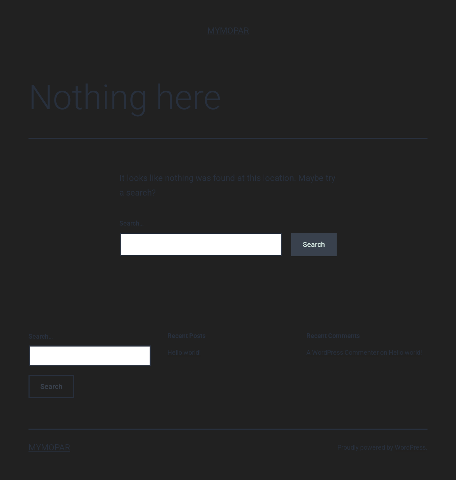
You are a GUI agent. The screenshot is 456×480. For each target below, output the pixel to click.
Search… (131, 223)
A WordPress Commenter (342, 352)
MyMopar (228, 31)
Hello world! (184, 352)
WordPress (410, 447)
